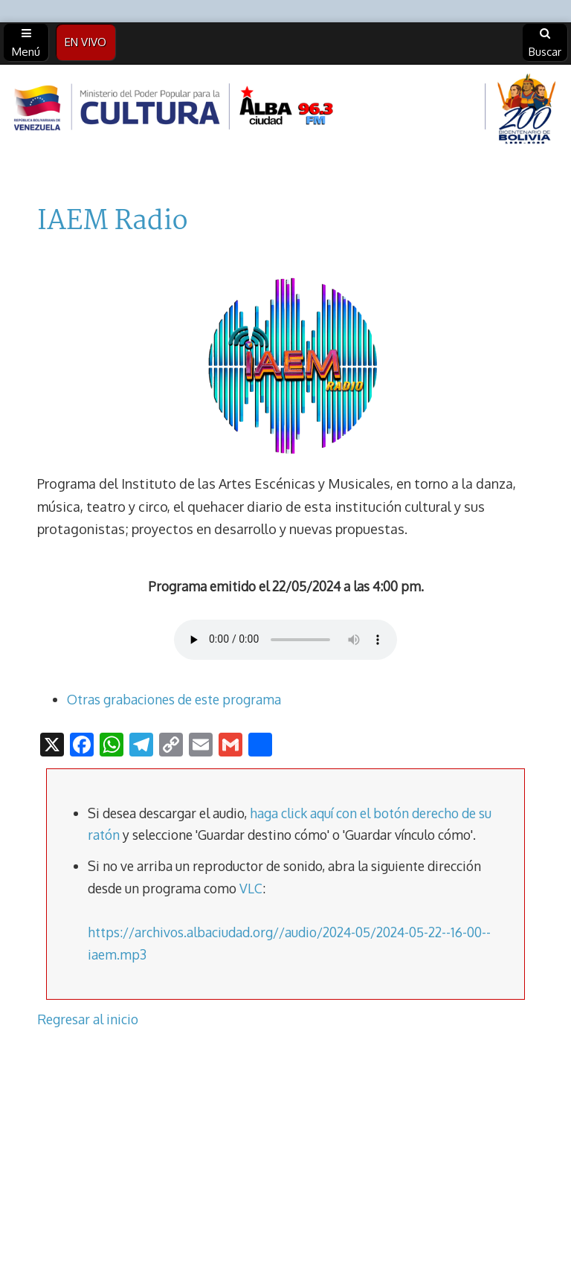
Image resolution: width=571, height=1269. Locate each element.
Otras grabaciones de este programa (174, 699)
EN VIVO (85, 42)
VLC (250, 888)
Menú (26, 43)
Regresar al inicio (87, 1019)
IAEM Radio (112, 221)
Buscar (545, 43)
